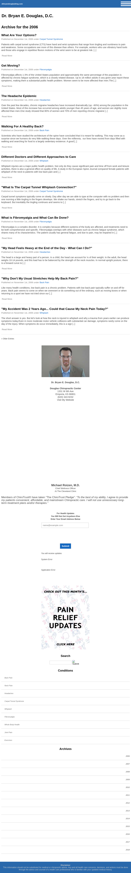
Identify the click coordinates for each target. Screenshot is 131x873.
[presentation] (65, 536)
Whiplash (44, 161)
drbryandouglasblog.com (12, 4)
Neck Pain (8, 686)
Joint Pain (8, 732)
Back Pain (44, 130)
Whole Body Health (11, 725)
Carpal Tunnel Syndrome (51, 39)
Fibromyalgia (46, 69)
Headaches (45, 100)
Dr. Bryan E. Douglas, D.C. (27, 15)
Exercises (8, 740)
